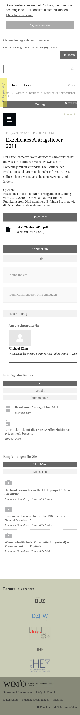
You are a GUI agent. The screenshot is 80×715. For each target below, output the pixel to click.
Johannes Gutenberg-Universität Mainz (28, 499)
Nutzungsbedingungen (35, 699)
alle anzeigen (26, 588)
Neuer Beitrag (18, 314)
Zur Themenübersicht (20, 85)
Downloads (39, 217)
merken (72, 102)
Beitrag (40, 104)
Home (7, 92)
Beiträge (34, 92)
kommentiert (40, 398)
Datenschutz (10, 699)
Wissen (19, 92)
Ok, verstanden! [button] (40, 25)
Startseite (9, 692)
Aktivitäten (50, 464)
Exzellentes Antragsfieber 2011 (36, 407)
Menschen (40, 472)
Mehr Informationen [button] (19, 15)
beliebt (40, 390)
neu (40, 383)
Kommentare (40, 249)
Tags (40, 258)
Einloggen (68, 54)
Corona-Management (16, 47)
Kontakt (51, 692)
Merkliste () (40, 47)
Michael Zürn (18, 348)
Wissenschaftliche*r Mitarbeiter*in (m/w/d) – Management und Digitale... (36, 544)
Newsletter (43, 40)
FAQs (54, 47)
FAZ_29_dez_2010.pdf (32, 227)
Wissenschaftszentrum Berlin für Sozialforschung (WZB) (43, 353)
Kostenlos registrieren (19, 40)
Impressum (25, 692)
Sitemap (58, 699)
